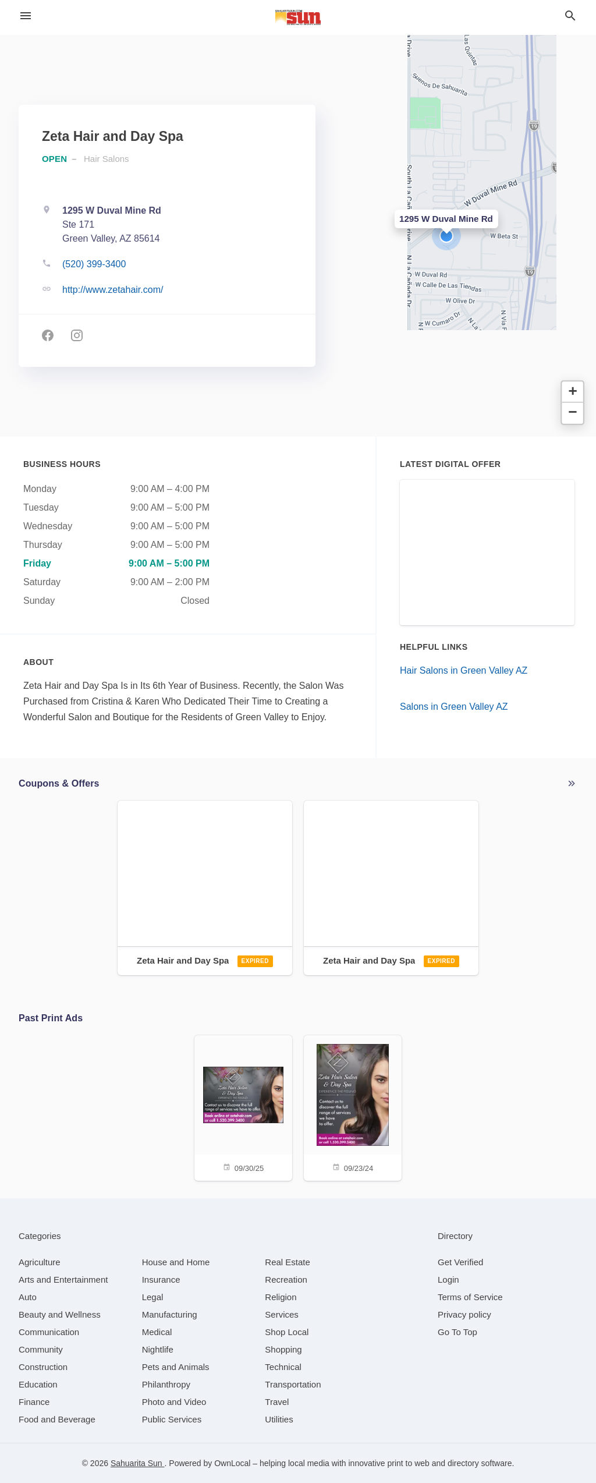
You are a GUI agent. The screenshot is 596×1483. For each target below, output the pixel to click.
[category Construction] (43, 1367)
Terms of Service (470, 1297)
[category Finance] (34, 1402)
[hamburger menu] (26, 16)
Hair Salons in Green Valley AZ (463, 670)
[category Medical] (157, 1332)
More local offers (571, 784)
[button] (446, 235)
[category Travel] (277, 1402)
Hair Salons (106, 159)
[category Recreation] (286, 1279)
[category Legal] (153, 1297)
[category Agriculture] (40, 1262)
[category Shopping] (283, 1349)
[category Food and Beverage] (57, 1419)
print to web (408, 1463)
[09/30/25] (243, 1107)
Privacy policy (464, 1314)
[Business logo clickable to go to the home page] (298, 17)
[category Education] (38, 1384)
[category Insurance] (161, 1279)
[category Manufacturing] (169, 1314)
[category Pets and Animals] (176, 1367)
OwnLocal (232, 1463)
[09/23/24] (353, 1107)
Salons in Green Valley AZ (454, 707)
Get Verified (460, 1262)
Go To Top (457, 1332)
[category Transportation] (293, 1384)
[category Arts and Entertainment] (63, 1279)
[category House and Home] (176, 1262)
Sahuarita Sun (138, 1463)
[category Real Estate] (287, 1262)
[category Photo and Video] (174, 1402)
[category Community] (41, 1349)
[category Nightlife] (157, 1349)
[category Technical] (283, 1367)
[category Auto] (28, 1297)
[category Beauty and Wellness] (60, 1314)
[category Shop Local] (286, 1332)
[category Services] (282, 1314)
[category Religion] (280, 1297)
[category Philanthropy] (166, 1384)
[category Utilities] (279, 1419)
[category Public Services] (172, 1419)
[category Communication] (49, 1332)
